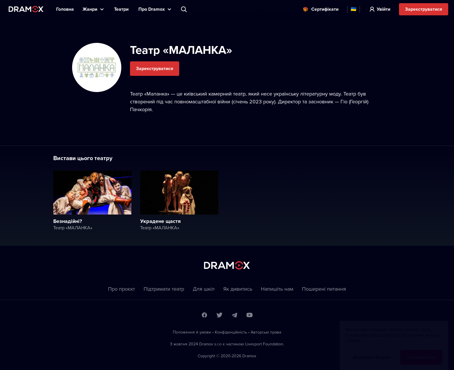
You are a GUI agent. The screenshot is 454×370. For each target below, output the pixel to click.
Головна (65, 9)
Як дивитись (237, 288)
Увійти (383, 9)
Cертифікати (324, 9)
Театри (122, 9)
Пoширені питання (324, 288)
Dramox (26, 9)
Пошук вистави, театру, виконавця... (184, 9)
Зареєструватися (423, 9)
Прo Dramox (151, 9)
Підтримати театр (164, 288)
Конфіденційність (231, 332)
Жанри (90, 9)
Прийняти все (421, 351)
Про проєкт (121, 288)
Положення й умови (192, 332)
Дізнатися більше (372, 351)
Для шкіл (204, 288)
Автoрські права (266, 332)
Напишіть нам (277, 288)
